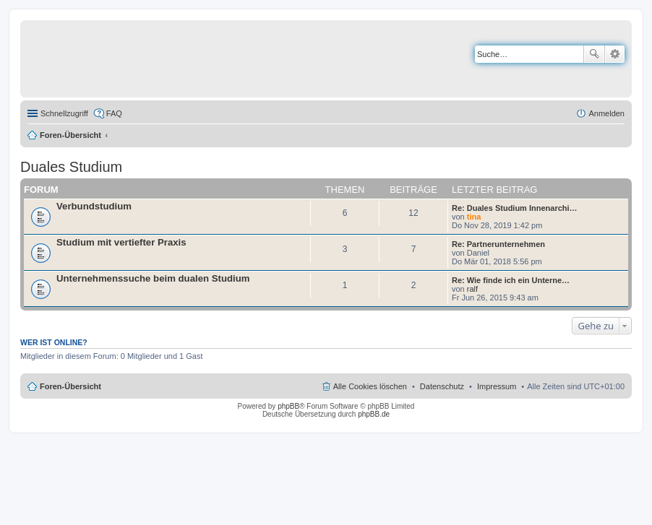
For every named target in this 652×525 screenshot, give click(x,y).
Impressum (496, 386)
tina (474, 216)
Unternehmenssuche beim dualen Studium (152, 278)
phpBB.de (374, 414)
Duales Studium (71, 167)
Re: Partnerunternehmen (498, 244)
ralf (472, 289)
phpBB (288, 406)
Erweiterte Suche (615, 54)
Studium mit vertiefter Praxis (121, 242)
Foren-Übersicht (70, 135)
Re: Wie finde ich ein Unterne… (511, 280)
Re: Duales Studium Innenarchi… (515, 208)
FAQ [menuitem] (114, 113)
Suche (594, 54)
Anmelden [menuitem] (606, 113)
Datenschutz (442, 386)
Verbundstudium (94, 206)
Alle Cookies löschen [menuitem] (370, 386)
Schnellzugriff (64, 113)
